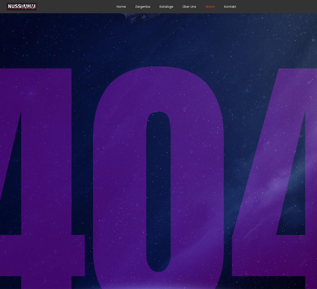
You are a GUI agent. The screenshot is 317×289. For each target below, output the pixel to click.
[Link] (22, 7)
